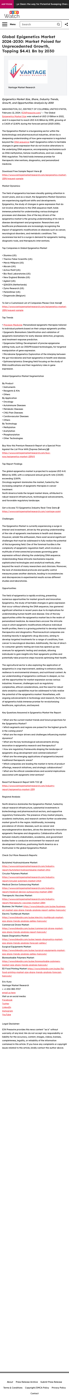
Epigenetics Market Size (14, 116)
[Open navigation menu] (9, 24)
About (10, 1382)
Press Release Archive (27, 1382)
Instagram (7, 1011)
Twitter (5, 1003)
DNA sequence (21, 142)
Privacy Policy (59, 1387)
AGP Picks (7, 4)
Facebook (7, 1000)
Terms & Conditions (12, 1387)
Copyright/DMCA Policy (37, 1387)
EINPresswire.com (31, 112)
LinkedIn (6, 1007)
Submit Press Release (51, 1382)
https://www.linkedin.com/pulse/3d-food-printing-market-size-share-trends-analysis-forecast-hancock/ (33, 972)
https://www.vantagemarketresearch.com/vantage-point (31, 511)
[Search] (37, 24)
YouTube (6, 1014)
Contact (35, 1393)
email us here (9, 992)
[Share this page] (66, 24)
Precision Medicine (12, 325)
